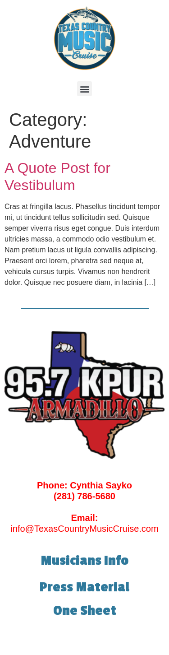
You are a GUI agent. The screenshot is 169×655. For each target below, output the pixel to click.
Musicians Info (84, 561)
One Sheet (84, 611)
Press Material (84, 587)
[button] (84, 88)
